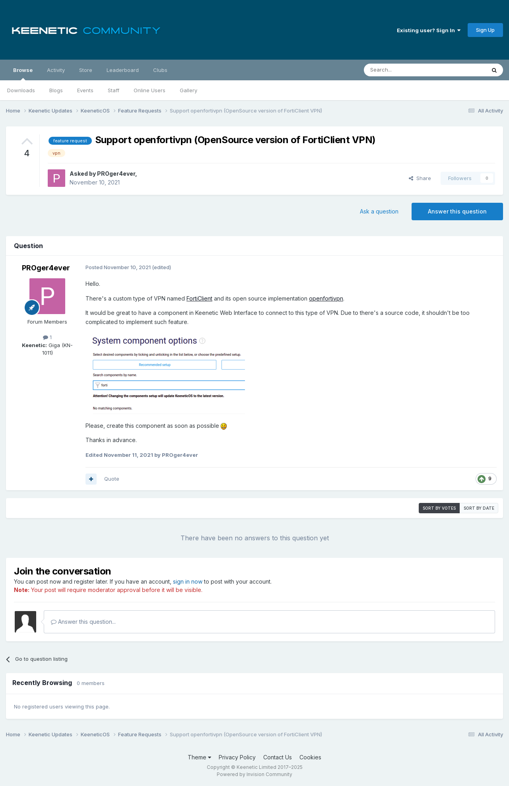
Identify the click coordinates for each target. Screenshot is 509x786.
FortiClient (199, 298)
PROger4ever (116, 173)
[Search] (404, 70)
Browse (23, 73)
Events (85, 90)
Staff (113, 90)
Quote (111, 478)
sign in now (187, 581)
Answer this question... (83, 621)
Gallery (188, 90)
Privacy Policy (237, 757)
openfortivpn (326, 298)
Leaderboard (123, 70)
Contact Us (277, 757)
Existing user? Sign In (428, 30)
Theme (199, 757)
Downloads (21, 90)
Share (420, 178)
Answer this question (457, 211)
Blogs (56, 90)
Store (85, 70)
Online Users (149, 90)
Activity (56, 70)
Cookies (310, 757)
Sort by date (479, 508)
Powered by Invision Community (254, 774)
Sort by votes (439, 508)
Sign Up (485, 30)
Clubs (160, 70)
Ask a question (379, 211)
